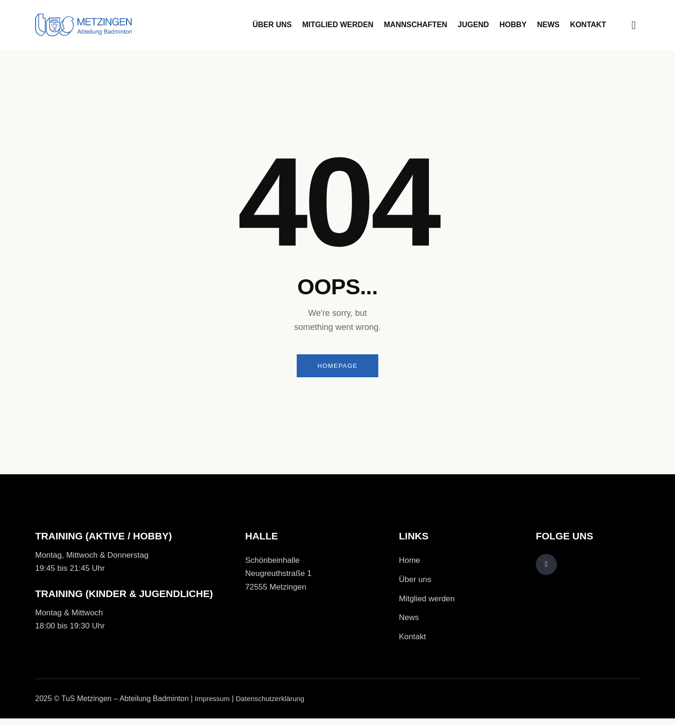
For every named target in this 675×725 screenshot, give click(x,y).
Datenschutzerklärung (274, 705)
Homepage (337, 367)
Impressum (213, 705)
